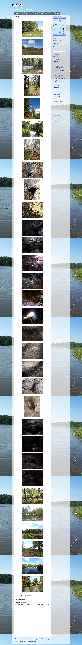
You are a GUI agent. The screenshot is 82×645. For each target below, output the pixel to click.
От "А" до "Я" (29, 13)
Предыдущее (46, 639)
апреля (57, 90)
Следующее (18, 639)
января (57, 96)
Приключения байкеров (60, 81)
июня (56, 87)
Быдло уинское (58, 73)
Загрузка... (55, 121)
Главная (17, 13)
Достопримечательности (24, 596)
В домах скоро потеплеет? (60, 80)
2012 (55, 58)
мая (56, 89)
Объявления (55, 46)
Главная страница (32, 639)
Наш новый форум (57, 40)
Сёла (41, 13)
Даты (22, 13)
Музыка (46, 13)
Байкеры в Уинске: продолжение (59, 76)
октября (57, 63)
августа (57, 83)
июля (56, 85)
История (36, 13)
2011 (55, 98)
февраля (57, 94)
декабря (57, 59)
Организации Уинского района (59, 41)
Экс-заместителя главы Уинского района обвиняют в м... (60, 67)
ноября (57, 61)
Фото (52, 13)
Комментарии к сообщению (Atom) (29, 641)
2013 (55, 56)
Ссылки (57, 13)
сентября (57, 64)
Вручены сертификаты (60, 78)
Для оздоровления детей (60, 70)
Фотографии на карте (57, 45)
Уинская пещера (58, 71)
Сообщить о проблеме (57, 43)
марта (56, 92)
